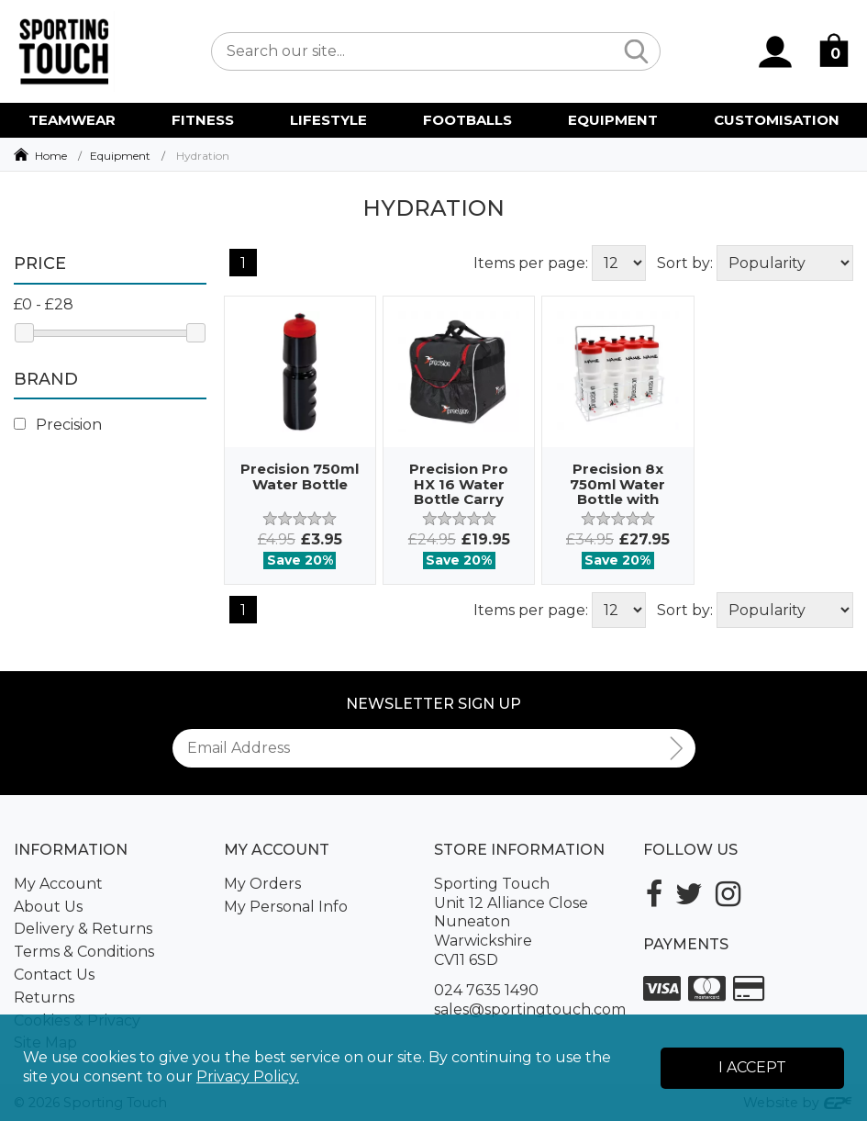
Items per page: (530, 263)
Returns (44, 997)
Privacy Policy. (247, 1076)
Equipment (120, 156)
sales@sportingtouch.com (530, 1009)
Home (51, 156)
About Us (48, 906)
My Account (58, 883)
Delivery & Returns (83, 928)
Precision (58, 424)
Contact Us (54, 974)
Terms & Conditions (84, 951)
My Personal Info (286, 906)
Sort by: (685, 263)
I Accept (752, 1067)
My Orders (262, 883)
